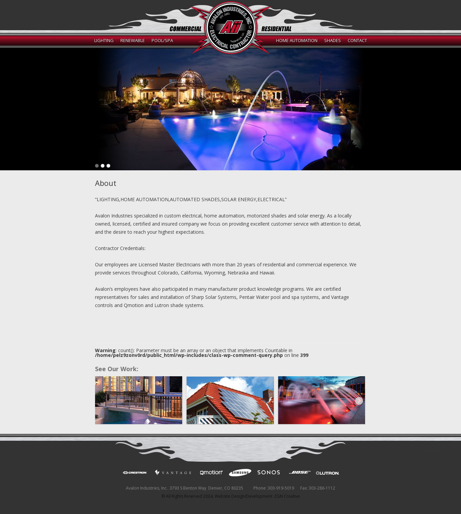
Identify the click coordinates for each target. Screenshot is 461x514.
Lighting (104, 40)
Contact (357, 40)
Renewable (132, 40)
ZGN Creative (287, 496)
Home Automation (297, 40)
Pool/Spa (162, 40)
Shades (332, 40)
